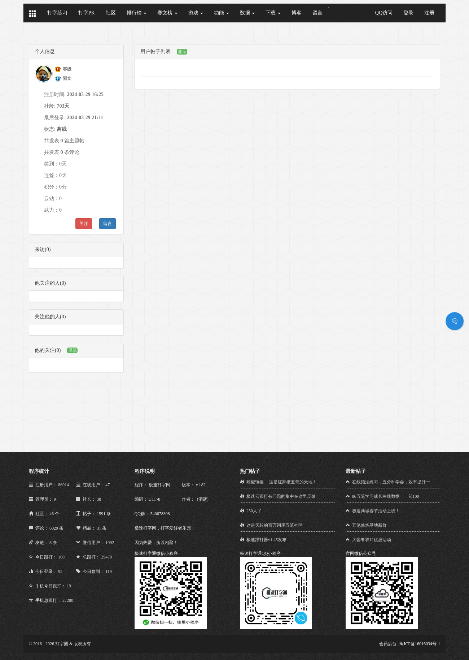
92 (60, 571)
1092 (109, 542)
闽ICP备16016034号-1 (419, 643)
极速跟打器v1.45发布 (266, 539)
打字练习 (57, 13)
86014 (63, 484)
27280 (67, 600)
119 (108, 571)
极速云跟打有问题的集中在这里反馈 (281, 496)
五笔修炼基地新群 (369, 525)
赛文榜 (167, 13)
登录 (408, 13)
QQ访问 (384, 13)
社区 (111, 13)
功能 (221, 13)
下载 (273, 13)
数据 (247, 13)
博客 (297, 13)
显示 (72, 350)
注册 (429, 13)
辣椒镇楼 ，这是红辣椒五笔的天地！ (281, 481)
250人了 (254, 510)
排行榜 (137, 13)
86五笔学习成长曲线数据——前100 (385, 496)
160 (61, 557)
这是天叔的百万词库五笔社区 (274, 525)
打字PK (86, 13)
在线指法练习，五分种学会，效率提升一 (391, 481)
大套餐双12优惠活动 (371, 539)
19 (69, 585)
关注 (83, 223)
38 (99, 499)
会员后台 (387, 643)
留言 (317, 13)
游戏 (195, 13)
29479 (106, 557)
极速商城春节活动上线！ (376, 510)
